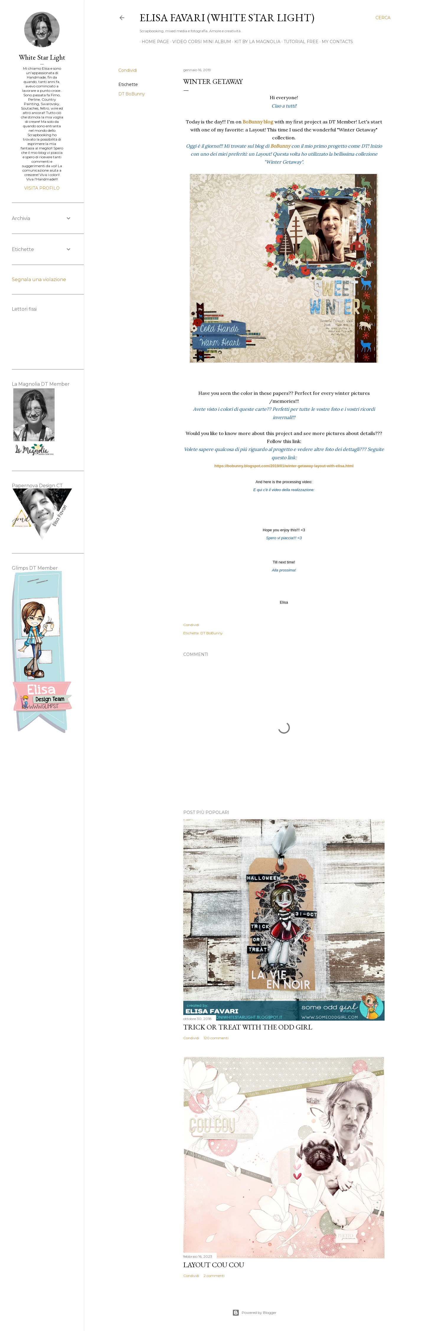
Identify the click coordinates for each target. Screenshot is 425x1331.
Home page (153, 41)
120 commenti (216, 1038)
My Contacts (335, 41)
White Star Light (42, 57)
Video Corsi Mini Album (199, 41)
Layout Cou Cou (213, 1264)
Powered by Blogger (254, 1312)
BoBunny (280, 146)
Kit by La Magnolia (255, 41)
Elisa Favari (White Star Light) (227, 18)
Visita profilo (42, 188)
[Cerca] (382, 18)
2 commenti (214, 1275)
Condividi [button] (127, 70)
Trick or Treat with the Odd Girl (247, 1027)
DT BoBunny (131, 94)
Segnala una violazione (39, 279)
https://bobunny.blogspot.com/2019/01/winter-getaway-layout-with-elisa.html (283, 466)
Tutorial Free (299, 41)
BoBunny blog (258, 122)
